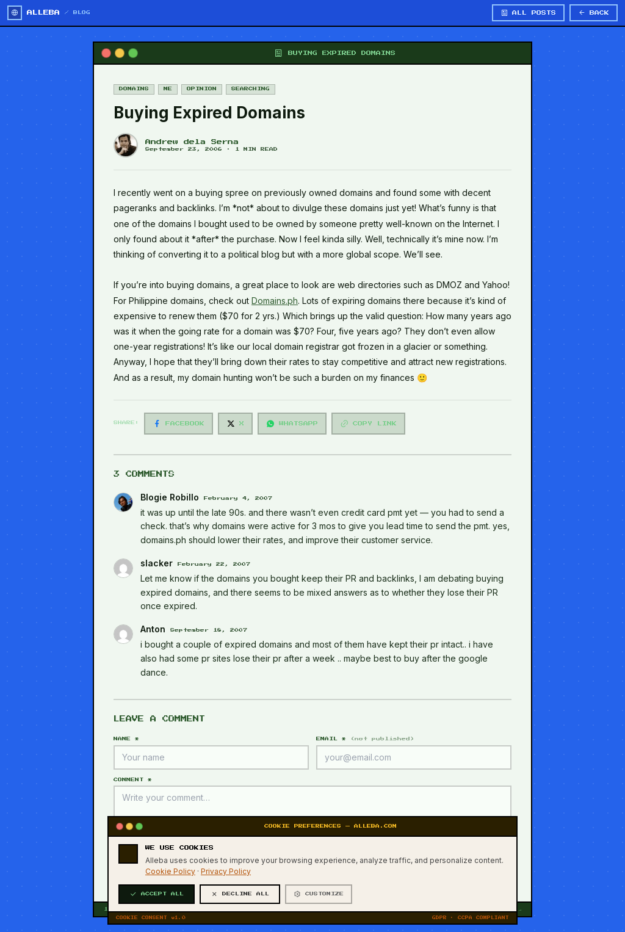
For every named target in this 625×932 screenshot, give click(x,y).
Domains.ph (274, 300)
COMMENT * (133, 780)
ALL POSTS (528, 13)
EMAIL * (365, 739)
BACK (593, 13)
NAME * (126, 739)
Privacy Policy (226, 905)
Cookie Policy (170, 905)
